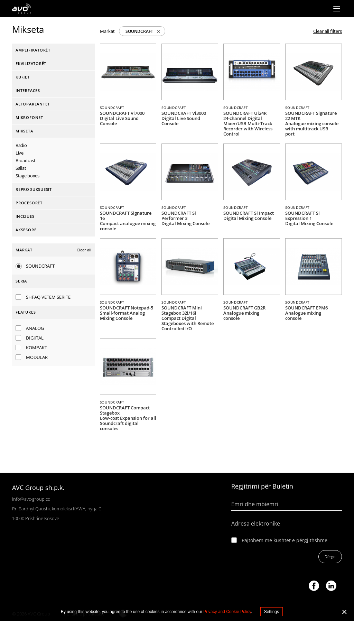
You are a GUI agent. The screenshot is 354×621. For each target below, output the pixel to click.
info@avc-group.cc (31, 499)
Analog (35, 328)
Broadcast (25, 160)
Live (20, 153)
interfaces (28, 90)
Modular (37, 357)
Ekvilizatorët (31, 63)
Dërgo (330, 556)
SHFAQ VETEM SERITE (48, 297)
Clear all (84, 249)
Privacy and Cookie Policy (227, 611)
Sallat (21, 168)
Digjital (35, 338)
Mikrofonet (29, 117)
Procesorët (29, 202)
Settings (271, 611)
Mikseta (24, 130)
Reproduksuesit (34, 189)
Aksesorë (26, 229)
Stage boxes (27, 176)
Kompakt (36, 347)
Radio (21, 145)
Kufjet (23, 77)
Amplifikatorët (33, 50)
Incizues (25, 216)
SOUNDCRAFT (139, 31)
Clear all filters (327, 31)
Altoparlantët (33, 103)
